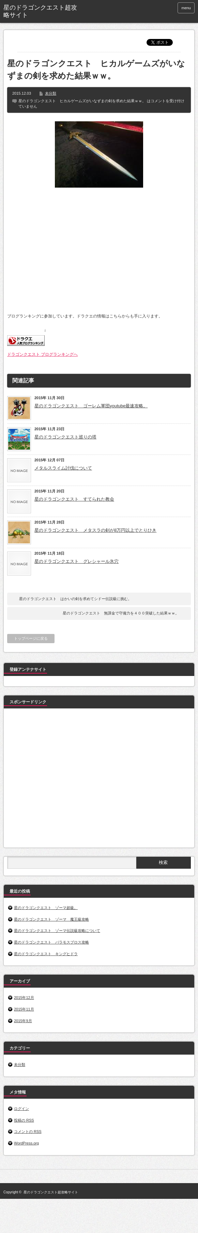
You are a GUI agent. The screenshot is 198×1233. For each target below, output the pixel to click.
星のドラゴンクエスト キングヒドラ (46, 954)
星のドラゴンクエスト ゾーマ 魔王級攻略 (51, 919)
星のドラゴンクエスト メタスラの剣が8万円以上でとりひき (95, 530)
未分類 (50, 93)
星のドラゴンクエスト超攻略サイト (40, 11)
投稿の (24, 1120)
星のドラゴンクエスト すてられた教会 (74, 499)
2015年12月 (24, 997)
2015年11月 (24, 1009)
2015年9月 (23, 1021)
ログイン (21, 1109)
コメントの (28, 1131)
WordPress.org (26, 1143)
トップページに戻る (31, 638)
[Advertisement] (64, 779)
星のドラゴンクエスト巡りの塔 (65, 436)
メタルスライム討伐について (63, 468)
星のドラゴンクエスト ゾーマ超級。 (46, 908)
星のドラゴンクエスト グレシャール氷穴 (76, 561)
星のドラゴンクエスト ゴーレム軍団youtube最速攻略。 (91, 405)
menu (186, 8)
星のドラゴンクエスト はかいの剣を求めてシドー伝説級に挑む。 (75, 599)
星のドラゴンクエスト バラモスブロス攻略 (51, 942)
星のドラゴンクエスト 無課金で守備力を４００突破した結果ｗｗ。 (121, 613)
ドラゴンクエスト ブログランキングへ (42, 354)
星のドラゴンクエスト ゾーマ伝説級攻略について (57, 931)
